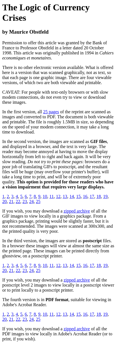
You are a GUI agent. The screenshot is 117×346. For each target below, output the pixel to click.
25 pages (51, 111)
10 (45, 196)
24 (31, 201)
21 (11, 201)
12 (58, 196)
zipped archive (77, 211)
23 (24, 201)
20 (4, 201)
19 (105, 196)
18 (98, 196)
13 (65, 196)
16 (85, 196)
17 (92, 196)
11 (51, 196)
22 (18, 201)
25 (38, 201)
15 (78, 196)
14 (71, 196)
